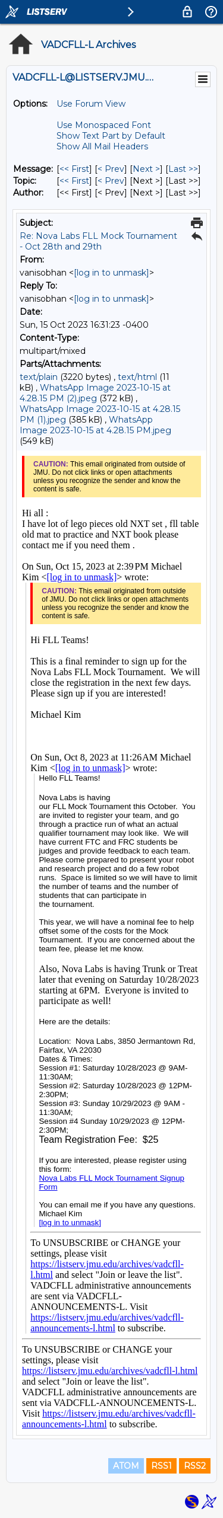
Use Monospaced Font (103, 125)
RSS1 (161, 1466)
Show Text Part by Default (110, 135)
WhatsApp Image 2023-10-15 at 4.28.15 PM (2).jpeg (95, 393)
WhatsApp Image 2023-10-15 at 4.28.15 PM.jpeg (95, 425)
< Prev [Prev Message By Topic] (111, 180)
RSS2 (195, 1466)
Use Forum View (90, 103)
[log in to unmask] (111, 272)
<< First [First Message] (74, 169)
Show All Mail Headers (102, 146)
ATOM (126, 1466)
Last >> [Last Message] (183, 169)
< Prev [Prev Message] (111, 169)
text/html (137, 377)
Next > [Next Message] (146, 169)
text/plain (39, 377)
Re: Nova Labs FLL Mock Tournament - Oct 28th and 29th (98, 241)
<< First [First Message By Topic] (74, 180)
